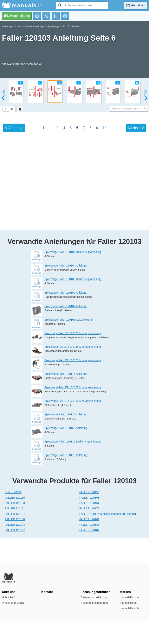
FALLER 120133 (15, 528)
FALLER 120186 (89, 550)
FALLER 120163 (89, 523)
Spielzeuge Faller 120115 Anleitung (65, 440)
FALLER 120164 (89, 528)
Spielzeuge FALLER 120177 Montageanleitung (72, 412)
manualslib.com (129, 597)
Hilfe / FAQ (8, 597)
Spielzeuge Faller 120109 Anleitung (65, 318)
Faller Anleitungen (36, 26)
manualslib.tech (129, 608)
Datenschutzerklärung (94, 597)
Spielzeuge (53, 26)
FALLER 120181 (89, 544)
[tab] (8, 108)
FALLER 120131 (15, 534)
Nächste (136, 231)
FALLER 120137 (15, 539)
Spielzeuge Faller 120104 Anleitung (65, 291)
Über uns (8, 592)
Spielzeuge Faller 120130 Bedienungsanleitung (72, 467)
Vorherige (14, 231)
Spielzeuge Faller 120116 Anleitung (65, 480)
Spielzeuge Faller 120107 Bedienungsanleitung (72, 277)
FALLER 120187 (89, 555)
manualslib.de (128, 602)
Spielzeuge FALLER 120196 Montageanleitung (72, 426)
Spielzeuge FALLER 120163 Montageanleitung (72, 385)
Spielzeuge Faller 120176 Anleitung (65, 399)
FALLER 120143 (15, 550)
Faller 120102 (13, 517)
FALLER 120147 (15, 555)
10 (105, 231)
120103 (65, 26)
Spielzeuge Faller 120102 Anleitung (65, 331)
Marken (20, 26)
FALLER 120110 (15, 523)
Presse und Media (13, 602)
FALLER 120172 (89, 534)
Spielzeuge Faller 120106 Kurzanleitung (68, 345)
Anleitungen (8, 26)
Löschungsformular (95, 592)
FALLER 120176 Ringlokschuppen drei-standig (107, 539)
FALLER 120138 (15, 544)
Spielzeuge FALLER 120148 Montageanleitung (72, 372)
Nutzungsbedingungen (94, 602)
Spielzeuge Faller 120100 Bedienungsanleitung (72, 304)
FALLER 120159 (89, 517)
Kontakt (47, 592)
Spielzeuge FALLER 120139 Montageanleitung (72, 358)
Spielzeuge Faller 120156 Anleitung (65, 453)
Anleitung (76, 26)
